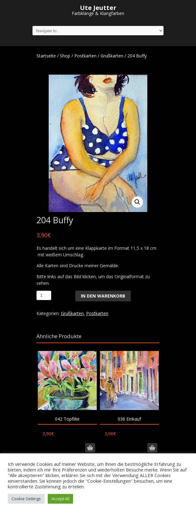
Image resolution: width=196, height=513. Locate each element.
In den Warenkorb (103, 296)
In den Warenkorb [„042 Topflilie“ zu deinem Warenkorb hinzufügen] (90, 447)
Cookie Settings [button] (26, 498)
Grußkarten (111, 56)
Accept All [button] (60, 498)
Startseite (46, 56)
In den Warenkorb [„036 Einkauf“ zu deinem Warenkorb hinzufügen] (152, 447)
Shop (65, 56)
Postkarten (85, 56)
